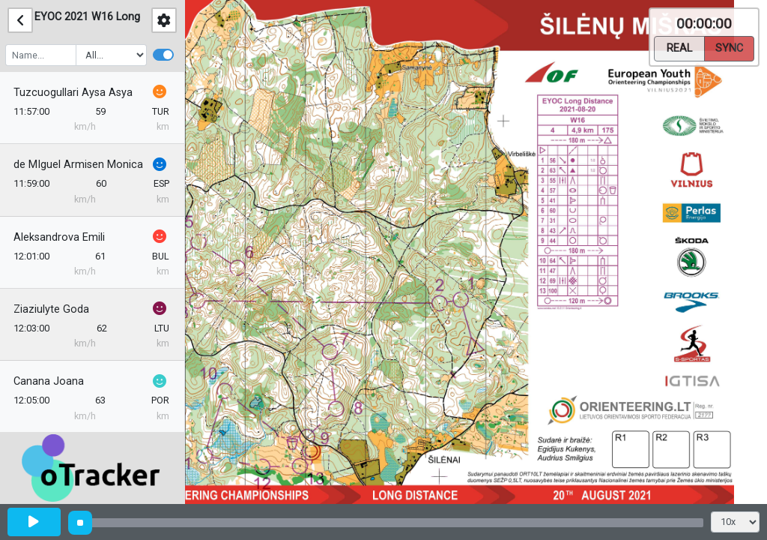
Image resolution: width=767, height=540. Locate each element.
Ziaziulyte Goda (53, 309)
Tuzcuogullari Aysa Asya (74, 92)
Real (679, 47)
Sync (729, 47)
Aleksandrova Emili (60, 237)
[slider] (80, 523)
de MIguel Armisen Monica (80, 164)
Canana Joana (50, 381)
